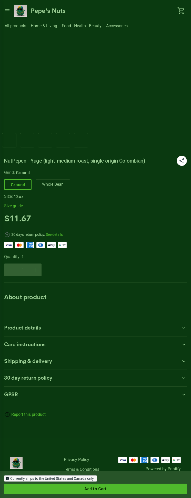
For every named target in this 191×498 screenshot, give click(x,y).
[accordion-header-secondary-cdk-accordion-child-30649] (95, 361)
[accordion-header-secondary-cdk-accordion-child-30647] (95, 328)
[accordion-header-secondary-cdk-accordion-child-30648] (95, 344)
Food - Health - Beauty (82, 25)
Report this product (28, 414)
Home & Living (44, 25)
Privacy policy (76, 459)
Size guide (13, 205)
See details (54, 234)
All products (15, 25)
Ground (18, 184)
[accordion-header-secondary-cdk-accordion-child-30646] (95, 378)
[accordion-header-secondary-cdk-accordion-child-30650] (95, 395)
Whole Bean (53, 184)
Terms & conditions (81, 469)
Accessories (117, 25)
